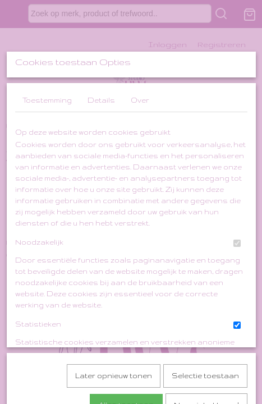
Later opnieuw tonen (113, 332)
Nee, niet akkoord (206, 361)
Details (101, 183)
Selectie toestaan (205, 332)
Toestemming (47, 183)
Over (140, 183)
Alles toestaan (126, 361)
